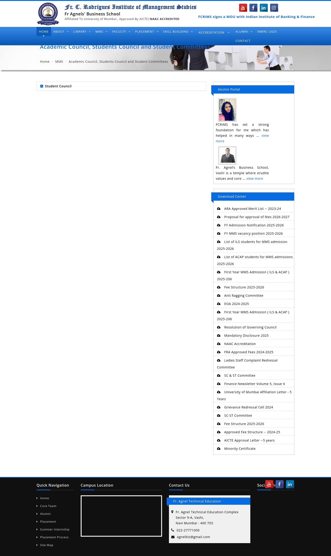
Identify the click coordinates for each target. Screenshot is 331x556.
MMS (101, 31)
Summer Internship (53, 529)
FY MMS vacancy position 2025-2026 (250, 233)
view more (254, 178)
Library (82, 31)
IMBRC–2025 (267, 31)
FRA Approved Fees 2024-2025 (245, 352)
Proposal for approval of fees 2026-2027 (253, 217)
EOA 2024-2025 (233, 304)
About (61, 31)
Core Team (47, 506)
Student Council (58, 86)
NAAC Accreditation (236, 344)
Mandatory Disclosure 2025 (243, 335)
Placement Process (53, 537)
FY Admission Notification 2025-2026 (250, 225)
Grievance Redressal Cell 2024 (245, 407)
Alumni (244, 31)
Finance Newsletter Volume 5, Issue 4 (251, 384)
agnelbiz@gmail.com (193, 537)
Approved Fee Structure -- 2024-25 (248, 432)
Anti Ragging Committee (240, 295)
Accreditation (214, 32)
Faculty (121, 31)
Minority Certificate (236, 448)
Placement (147, 31)
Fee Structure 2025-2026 (240, 287)
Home (44, 31)
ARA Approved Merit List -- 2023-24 (249, 208)
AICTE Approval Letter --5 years (246, 440)
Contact (243, 41)
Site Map (45, 545)
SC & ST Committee (236, 375)
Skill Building (178, 31)
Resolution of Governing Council (247, 327)
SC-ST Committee (234, 415)
